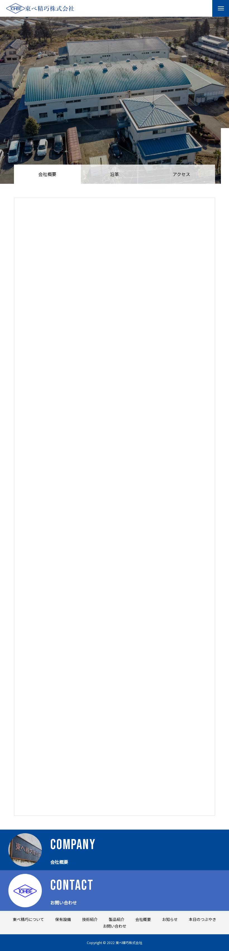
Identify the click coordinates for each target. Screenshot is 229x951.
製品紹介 (116, 919)
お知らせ (170, 919)
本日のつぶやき (202, 919)
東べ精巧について (28, 919)
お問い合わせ (114, 926)
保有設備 (63, 919)
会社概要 (143, 919)
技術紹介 (90, 919)
